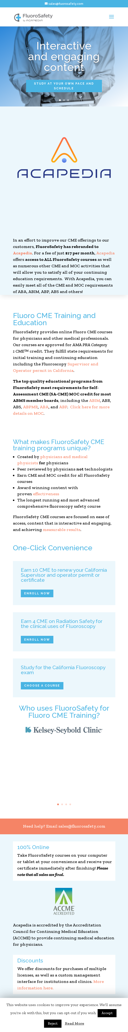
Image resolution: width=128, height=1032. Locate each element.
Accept (107, 1013)
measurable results (61, 529)
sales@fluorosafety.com (81, 826)
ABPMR (30, 407)
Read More (74, 1023)
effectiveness (46, 493)
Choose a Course (42, 685)
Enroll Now (37, 593)
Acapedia (22, 253)
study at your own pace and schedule (64, 86)
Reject (53, 1024)
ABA (44, 407)
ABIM (94, 400)
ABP (63, 407)
